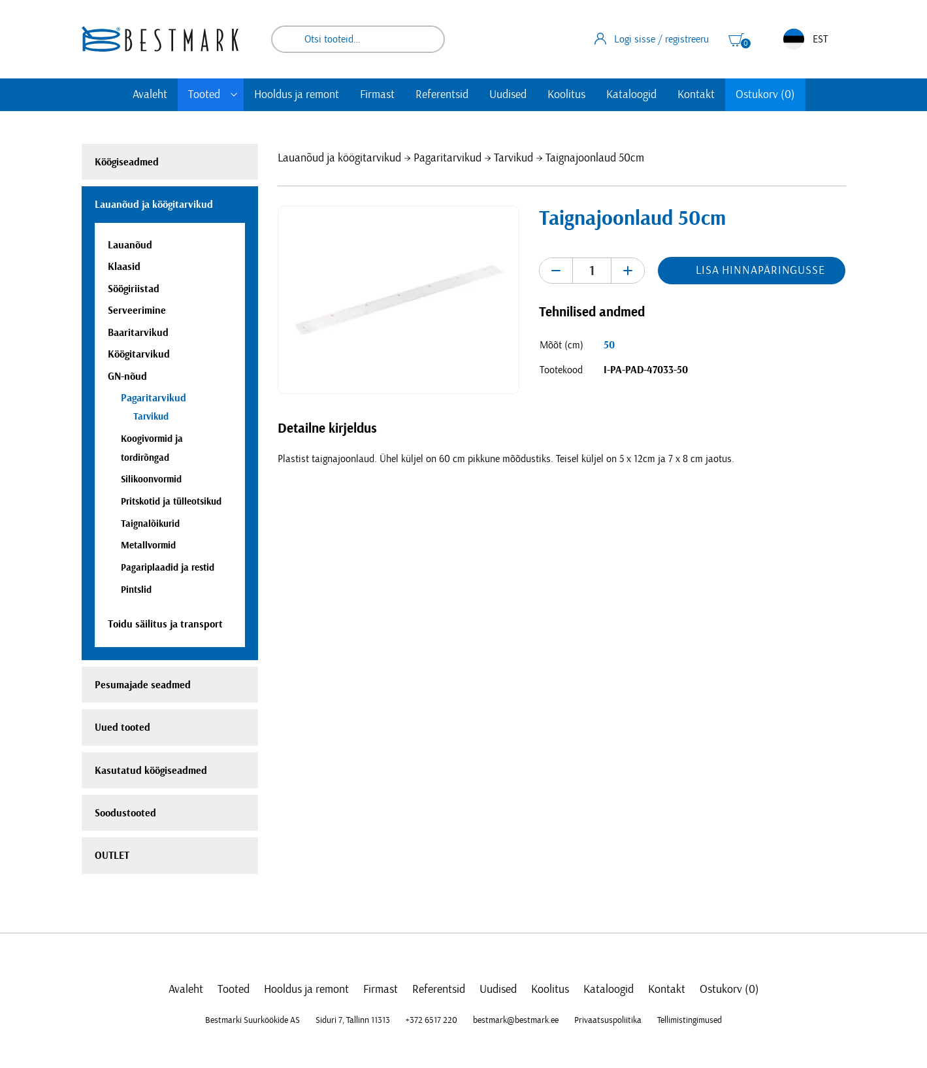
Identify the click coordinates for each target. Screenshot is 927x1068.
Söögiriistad (133, 289)
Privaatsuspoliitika (608, 1020)
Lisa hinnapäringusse (760, 270)
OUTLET (112, 855)
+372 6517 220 (431, 1020)
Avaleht (150, 95)
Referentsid (441, 95)
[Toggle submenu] (234, 95)
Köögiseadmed (127, 162)
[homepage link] (160, 39)
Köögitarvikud (139, 354)
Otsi (425, 39)
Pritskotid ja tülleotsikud (171, 502)
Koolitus (566, 95)
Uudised (508, 95)
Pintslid (136, 590)
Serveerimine (137, 310)
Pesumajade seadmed (143, 685)
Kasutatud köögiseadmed (151, 770)
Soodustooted (125, 813)
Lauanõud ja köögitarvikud (339, 158)
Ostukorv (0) (765, 95)
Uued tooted (122, 727)
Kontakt (696, 95)
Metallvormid (148, 545)
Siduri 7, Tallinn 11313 (353, 1020)
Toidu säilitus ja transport (165, 624)
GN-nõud (127, 376)
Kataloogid (631, 95)
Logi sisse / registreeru (651, 38)
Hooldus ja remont (296, 95)
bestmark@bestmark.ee (516, 1020)
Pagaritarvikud (447, 158)
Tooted (204, 95)
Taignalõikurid (150, 524)
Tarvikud (513, 158)
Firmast (377, 95)
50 (609, 345)
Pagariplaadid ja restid (167, 568)
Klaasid (124, 266)
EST (805, 39)
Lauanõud (130, 245)
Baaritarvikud (138, 332)
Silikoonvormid (151, 479)
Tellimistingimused (689, 1020)
